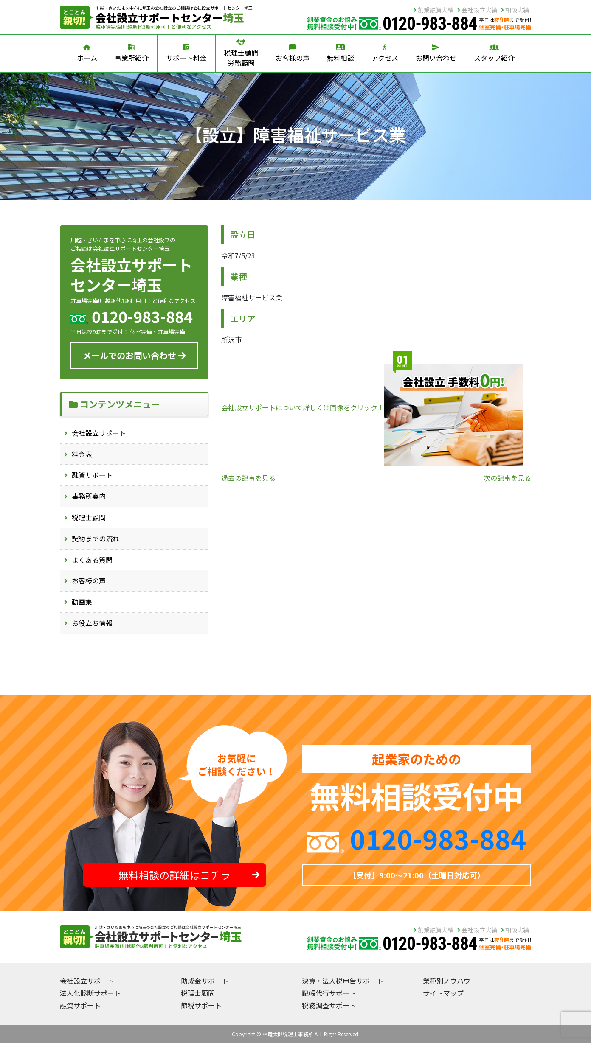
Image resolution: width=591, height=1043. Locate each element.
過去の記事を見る (248, 478)
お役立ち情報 (92, 623)
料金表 (82, 454)
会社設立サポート (99, 433)
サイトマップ (443, 993)
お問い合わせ (436, 53)
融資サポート (92, 475)
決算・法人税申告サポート (342, 981)
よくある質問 (92, 560)
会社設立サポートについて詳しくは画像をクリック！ (372, 407)
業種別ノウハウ (446, 981)
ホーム (87, 53)
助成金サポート (204, 981)
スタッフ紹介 (494, 53)
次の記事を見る (507, 478)
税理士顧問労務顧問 (241, 53)
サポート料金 (186, 53)
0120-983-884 (438, 838)
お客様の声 (293, 53)
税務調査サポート (329, 1005)
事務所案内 (89, 496)
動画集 (82, 602)
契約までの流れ (95, 538)
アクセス (384, 53)
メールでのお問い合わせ (134, 355)
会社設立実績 (477, 10)
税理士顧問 (89, 517)
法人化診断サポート (90, 993)
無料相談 (340, 53)
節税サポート (201, 1005)
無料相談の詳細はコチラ (189, 874)
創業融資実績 (433, 10)
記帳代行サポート (329, 993)
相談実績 (515, 10)
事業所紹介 (132, 53)
